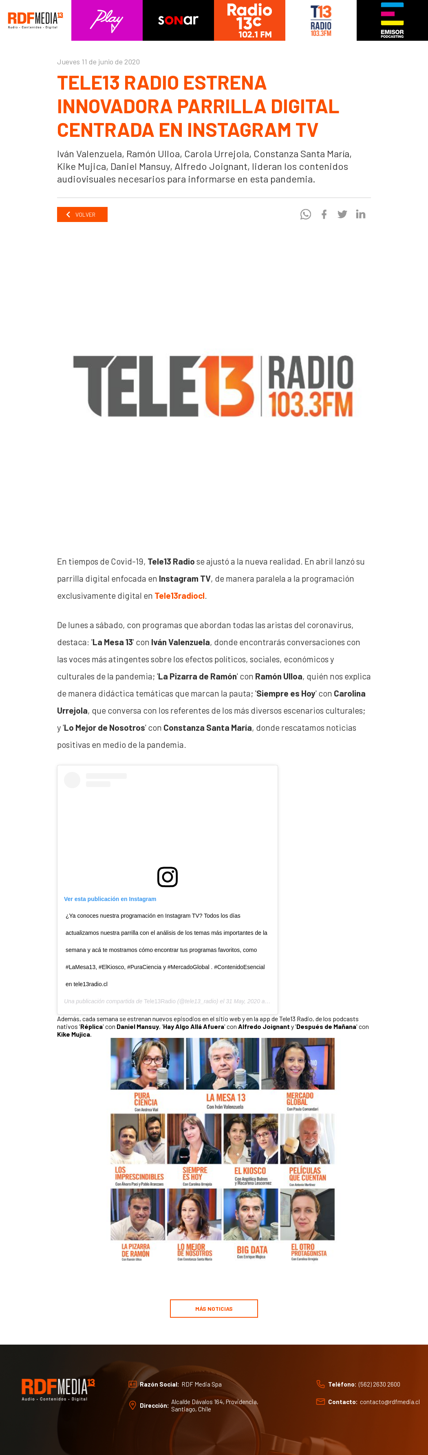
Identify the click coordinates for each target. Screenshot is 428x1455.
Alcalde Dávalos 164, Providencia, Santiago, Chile (214, 1405)
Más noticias (214, 1308)
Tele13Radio (160, 1001)
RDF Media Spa (201, 1384)
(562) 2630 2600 (379, 1384)
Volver (80, 214)
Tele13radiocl (179, 595)
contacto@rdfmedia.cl (390, 1401)
